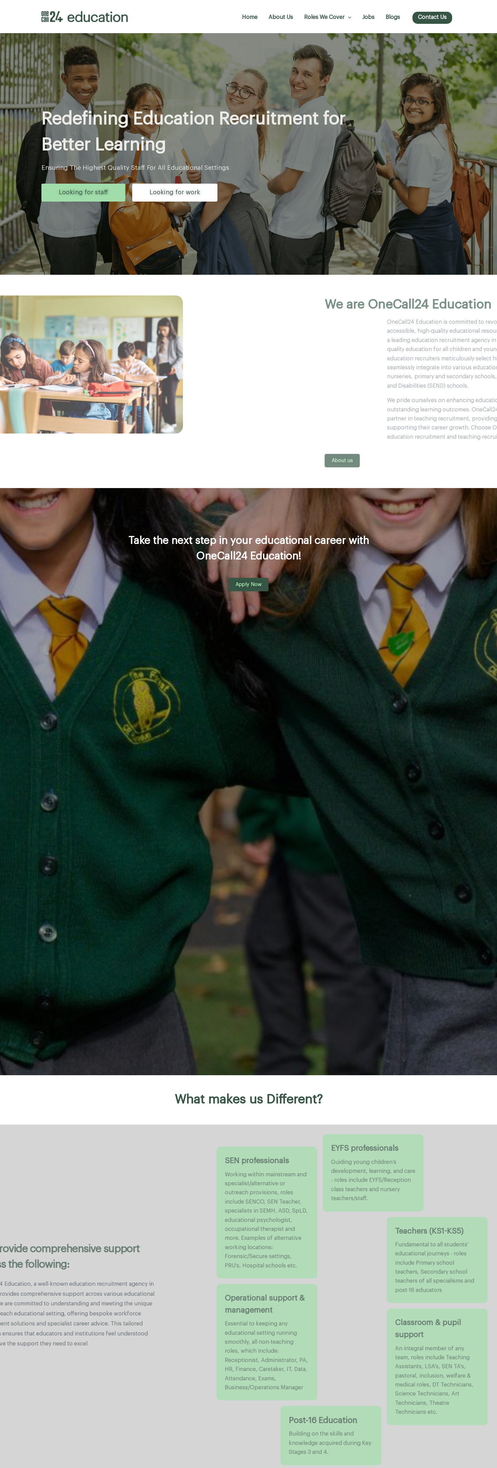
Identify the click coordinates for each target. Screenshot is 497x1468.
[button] (347, 17)
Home (249, 17)
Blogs (393, 17)
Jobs (368, 17)
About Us (281, 17)
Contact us (432, 17)
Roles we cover (327, 17)
